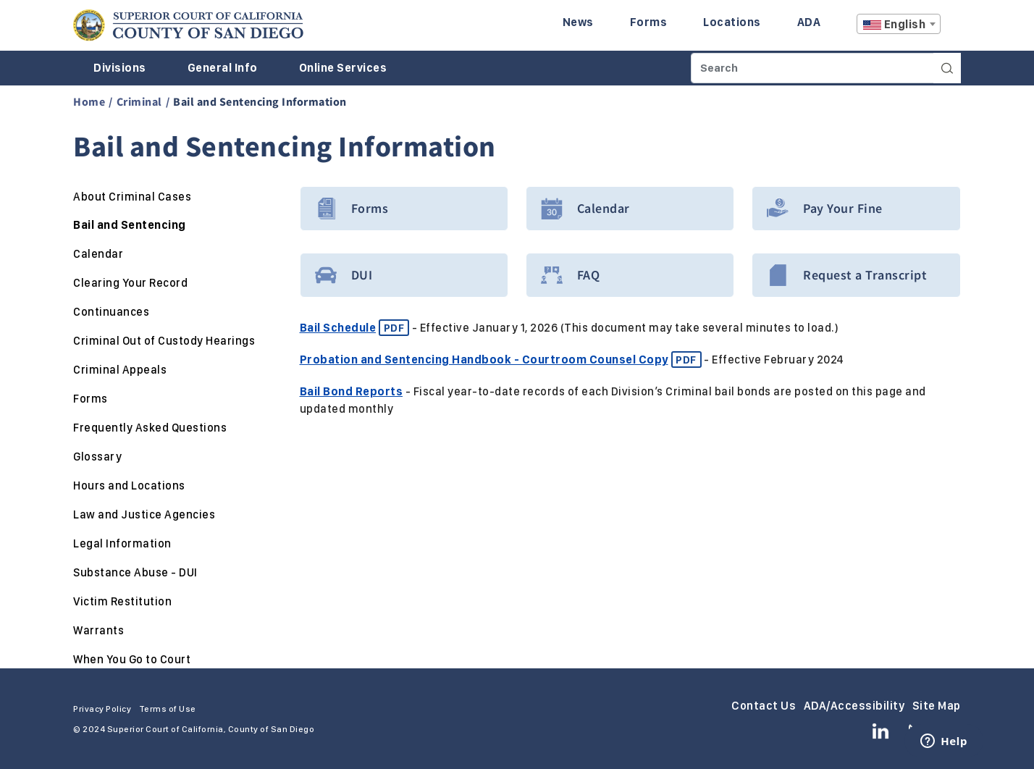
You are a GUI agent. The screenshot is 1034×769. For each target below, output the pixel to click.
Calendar (98, 254)
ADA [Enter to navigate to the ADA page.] (809, 22)
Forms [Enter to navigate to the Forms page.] (649, 22)
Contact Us (763, 706)
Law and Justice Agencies (144, 514)
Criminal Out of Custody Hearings (164, 341)
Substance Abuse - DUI (135, 572)
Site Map (936, 706)
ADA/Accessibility (854, 706)
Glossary (97, 456)
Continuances (111, 312)
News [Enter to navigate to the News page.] (578, 22)
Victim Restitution (122, 601)
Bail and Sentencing (129, 225)
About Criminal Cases (132, 196)
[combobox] (899, 24)
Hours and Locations (129, 485)
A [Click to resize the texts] (951, 28)
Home (89, 101)
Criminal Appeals (120, 370)
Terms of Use (167, 709)
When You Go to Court (131, 659)
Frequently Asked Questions (150, 427)
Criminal (139, 101)
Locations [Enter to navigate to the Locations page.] (732, 22)
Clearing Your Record (130, 283)
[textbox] (898, 24)
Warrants (98, 630)
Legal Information (122, 543)
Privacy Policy (102, 709)
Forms (90, 398)
